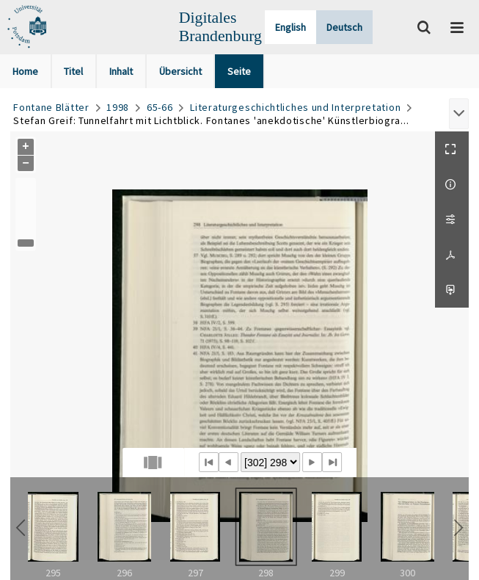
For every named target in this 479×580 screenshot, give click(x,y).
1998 (117, 107)
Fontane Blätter (51, 107)
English (290, 27)
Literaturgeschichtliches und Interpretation (295, 107)
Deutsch (344, 27)
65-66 (160, 107)
